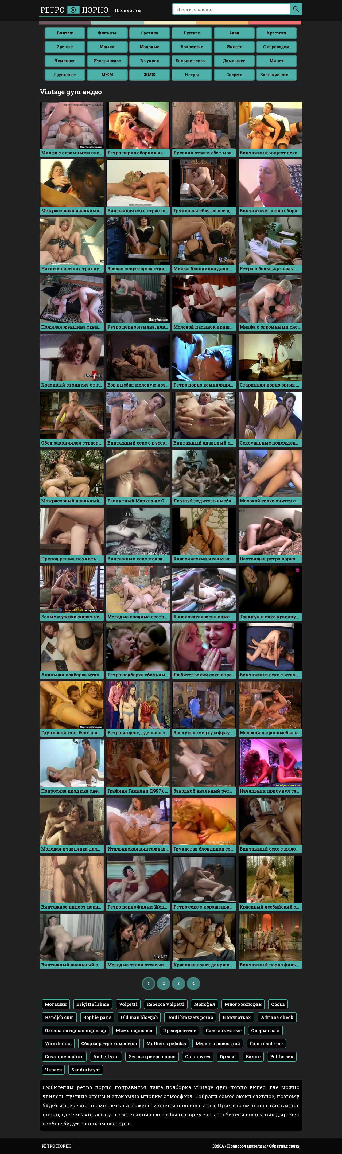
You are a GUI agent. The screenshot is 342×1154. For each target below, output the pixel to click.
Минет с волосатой (218, 1043)
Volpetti (128, 1004)
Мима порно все (135, 1030)
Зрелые (65, 46)
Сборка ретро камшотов (109, 1043)
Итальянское (107, 60)
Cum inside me (266, 1043)
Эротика (149, 33)
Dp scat (228, 1056)
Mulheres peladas (166, 1043)
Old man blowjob (139, 1017)
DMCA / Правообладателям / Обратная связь (256, 1146)
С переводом (276, 46)
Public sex (281, 1056)
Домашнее (234, 60)
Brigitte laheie (92, 1004)
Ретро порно (74, 10)
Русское (192, 33)
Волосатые (192, 46)
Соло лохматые (224, 1030)
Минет (276, 60)
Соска (278, 1004)
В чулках (149, 60)
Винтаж (65, 33)
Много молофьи (243, 1004)
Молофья (204, 1004)
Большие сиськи (193, 60)
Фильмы (107, 33)
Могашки (56, 1004)
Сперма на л (265, 1030)
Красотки (276, 33)
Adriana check (277, 1017)
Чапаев (53, 1070)
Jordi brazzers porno (190, 1017)
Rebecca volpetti (165, 1004)
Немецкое (64, 60)
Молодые (150, 46)
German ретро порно (152, 1056)
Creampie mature (64, 1056)
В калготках (237, 1017)
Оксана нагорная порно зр (75, 1030)
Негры (192, 74)
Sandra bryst (85, 1070)
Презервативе (179, 1030)
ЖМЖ (149, 74)
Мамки (107, 46)
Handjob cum (59, 1017)
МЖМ (107, 74)
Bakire (253, 1056)
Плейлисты (128, 10)
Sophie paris (97, 1017)
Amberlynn (106, 1056)
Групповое (65, 74)
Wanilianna (58, 1043)
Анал (234, 33)
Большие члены (277, 74)
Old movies (197, 1056)
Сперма (234, 74)
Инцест (234, 46)
